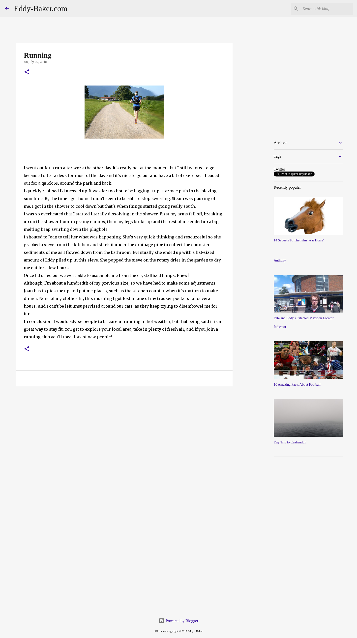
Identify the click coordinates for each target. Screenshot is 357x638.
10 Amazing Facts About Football (297, 384)
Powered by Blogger (178, 621)
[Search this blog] (327, 9)
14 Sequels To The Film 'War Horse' (299, 240)
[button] (27, 72)
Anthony (280, 260)
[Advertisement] (273, 171)
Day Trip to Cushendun (290, 442)
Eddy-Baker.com (40, 8)
